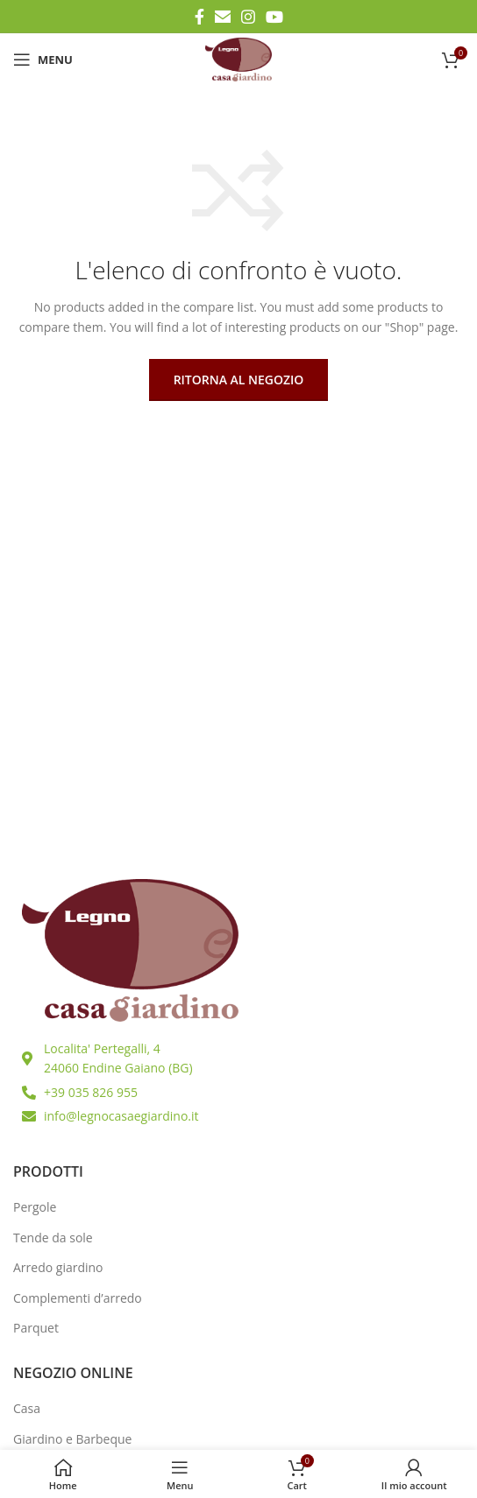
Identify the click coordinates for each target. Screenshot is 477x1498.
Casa (26, 1408)
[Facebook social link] (199, 17)
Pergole (34, 1207)
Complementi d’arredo (77, 1298)
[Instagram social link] (248, 17)
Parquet (36, 1327)
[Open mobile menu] (43, 59)
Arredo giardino (58, 1267)
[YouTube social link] (274, 17)
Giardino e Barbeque (72, 1439)
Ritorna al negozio (239, 379)
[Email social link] (223, 17)
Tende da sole (53, 1237)
